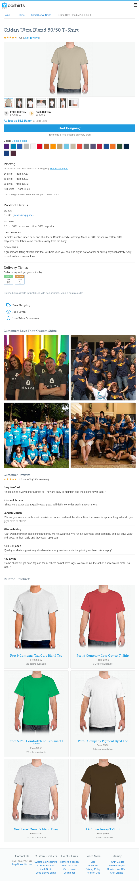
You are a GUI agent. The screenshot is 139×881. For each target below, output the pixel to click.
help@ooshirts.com (22, 864)
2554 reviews (31, 37)
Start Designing (69, 128)
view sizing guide (23, 215)
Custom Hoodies (45, 865)
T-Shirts (20, 15)
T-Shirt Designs (117, 865)
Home (7, 15)
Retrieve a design (69, 861)
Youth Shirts (46, 869)
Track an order (69, 865)
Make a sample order (72, 293)
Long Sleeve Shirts (46, 872)
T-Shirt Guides (116, 861)
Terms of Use (93, 872)
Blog (93, 861)
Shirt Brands (116, 872)
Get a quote (69, 869)
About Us (93, 865)
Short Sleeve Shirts (41, 15)
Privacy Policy (93, 869)
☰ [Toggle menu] (136, 5)
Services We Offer (116, 869)
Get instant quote (59, 168)
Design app (69, 872)
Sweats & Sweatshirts (46, 861)
